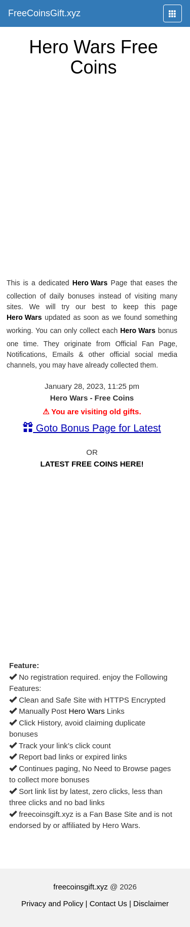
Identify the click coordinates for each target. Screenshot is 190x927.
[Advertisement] (95, 177)
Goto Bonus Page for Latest (92, 428)
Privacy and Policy (52, 903)
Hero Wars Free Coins (93, 57)
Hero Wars (90, 283)
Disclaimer (151, 903)
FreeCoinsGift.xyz (44, 13)
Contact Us (108, 903)
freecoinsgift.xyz (80, 886)
